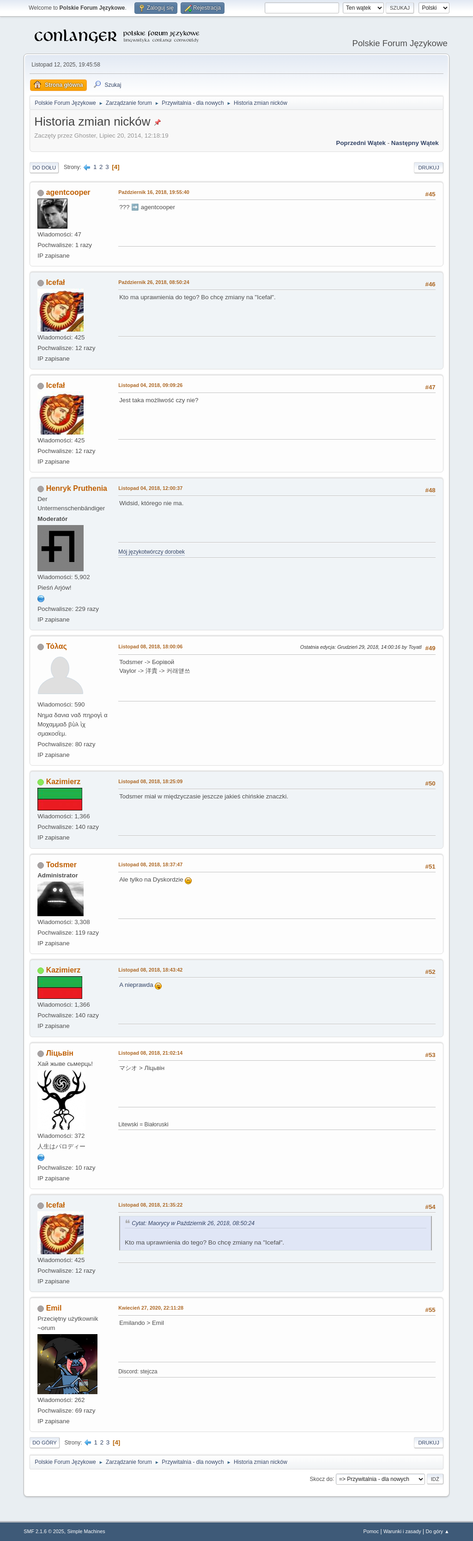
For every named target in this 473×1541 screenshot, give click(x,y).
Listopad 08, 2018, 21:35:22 (150, 1205)
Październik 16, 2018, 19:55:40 (153, 192)
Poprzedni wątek (361, 142)
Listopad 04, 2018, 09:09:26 (150, 385)
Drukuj (428, 167)
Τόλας (56, 646)
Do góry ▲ (437, 1531)
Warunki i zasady (402, 1531)
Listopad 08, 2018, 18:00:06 (150, 646)
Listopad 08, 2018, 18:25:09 (150, 781)
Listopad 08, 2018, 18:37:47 (150, 864)
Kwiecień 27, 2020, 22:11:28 (150, 1308)
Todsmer (61, 865)
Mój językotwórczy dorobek (151, 552)
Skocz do (321, 1478)
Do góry (44, 1442)
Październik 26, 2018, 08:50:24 (153, 282)
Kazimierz (63, 782)
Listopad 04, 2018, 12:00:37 (150, 488)
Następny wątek (415, 142)
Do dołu (44, 167)
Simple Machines (86, 1531)
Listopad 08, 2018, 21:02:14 (150, 1053)
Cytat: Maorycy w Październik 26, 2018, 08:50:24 (193, 1223)
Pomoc (371, 1531)
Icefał (55, 282)
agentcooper (68, 192)
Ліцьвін (59, 1053)
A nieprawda (140, 984)
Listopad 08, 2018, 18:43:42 (150, 970)
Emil (54, 1308)
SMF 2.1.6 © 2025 (44, 1531)
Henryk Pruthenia (76, 488)
